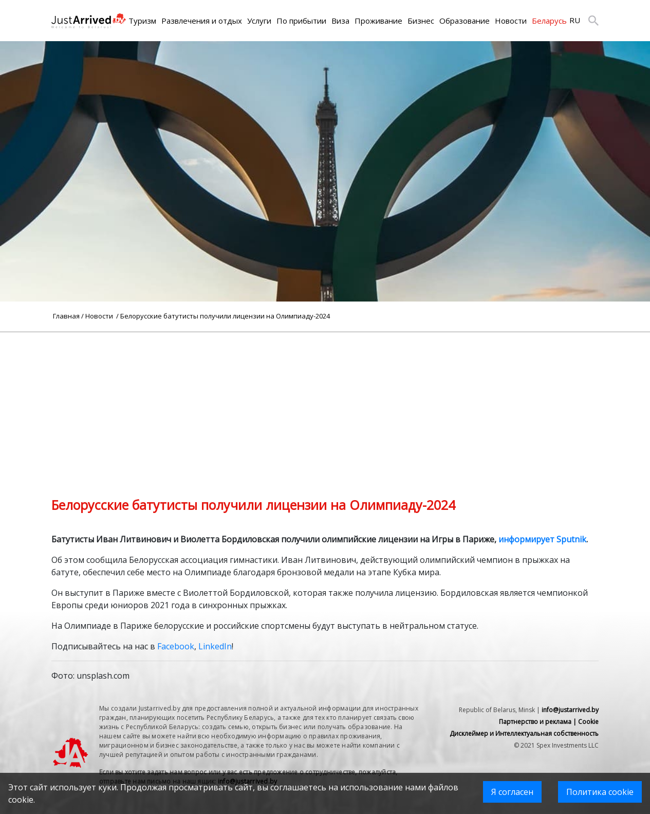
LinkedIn (215, 646)
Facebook (175, 646)
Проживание (378, 20)
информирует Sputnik (542, 539)
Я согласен (512, 792)
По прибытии (301, 20)
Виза (340, 20)
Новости (511, 20)
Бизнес (420, 20)
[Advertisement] (325, 404)
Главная (66, 316)
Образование (464, 20)
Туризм (142, 20)
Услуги (259, 20)
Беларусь (549, 20)
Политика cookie (600, 792)
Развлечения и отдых (201, 20)
